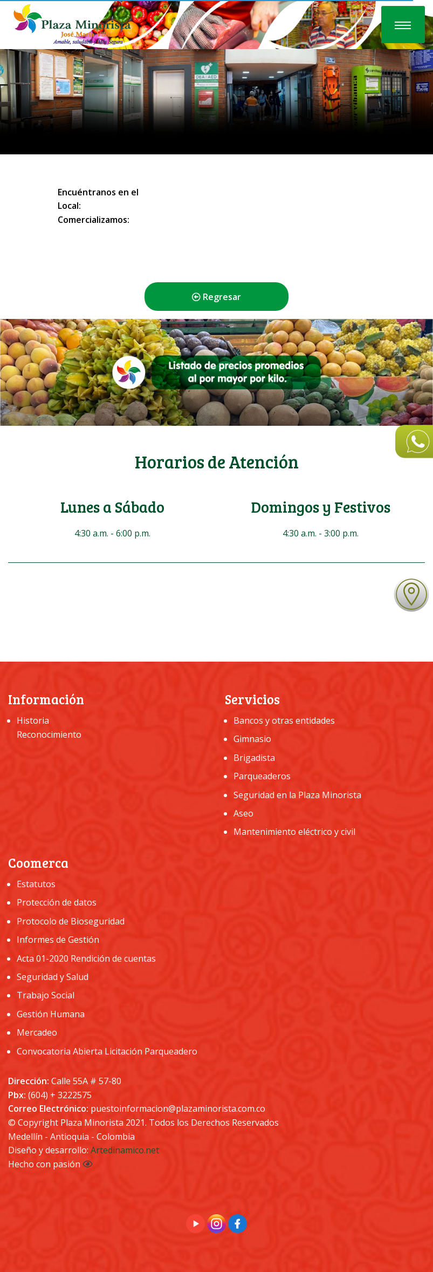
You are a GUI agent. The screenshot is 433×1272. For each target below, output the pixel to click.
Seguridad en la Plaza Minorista (297, 795)
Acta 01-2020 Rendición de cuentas (86, 958)
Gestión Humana (51, 1014)
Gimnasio (252, 739)
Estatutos (36, 884)
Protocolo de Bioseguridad (71, 921)
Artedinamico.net (125, 1150)
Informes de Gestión (58, 940)
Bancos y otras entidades (284, 720)
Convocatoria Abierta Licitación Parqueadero (107, 1051)
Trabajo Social (45, 995)
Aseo (243, 813)
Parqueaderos (262, 776)
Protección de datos (57, 902)
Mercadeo (37, 1032)
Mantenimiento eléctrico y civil (294, 832)
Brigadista (254, 758)
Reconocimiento (49, 734)
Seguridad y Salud (52, 977)
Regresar (216, 297)
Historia (33, 720)
